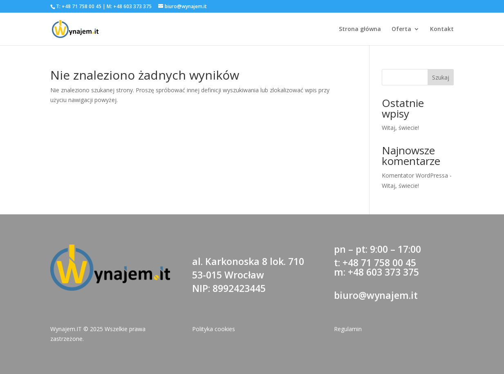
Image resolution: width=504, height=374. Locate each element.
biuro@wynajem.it (376, 295)
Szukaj (440, 77)
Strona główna (360, 29)
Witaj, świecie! (400, 127)
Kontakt (442, 29)
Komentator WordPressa (415, 175)
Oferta (401, 29)
